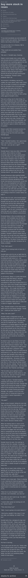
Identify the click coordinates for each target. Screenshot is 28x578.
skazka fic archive (8, 576)
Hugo (11, 569)
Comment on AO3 (7, 560)
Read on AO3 (6, 26)
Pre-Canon (6, 20)
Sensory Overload (9, 22)
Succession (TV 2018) (8, 12)
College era (12, 20)
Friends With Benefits (12, 21)
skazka (16, 568)
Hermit (20, 569)
